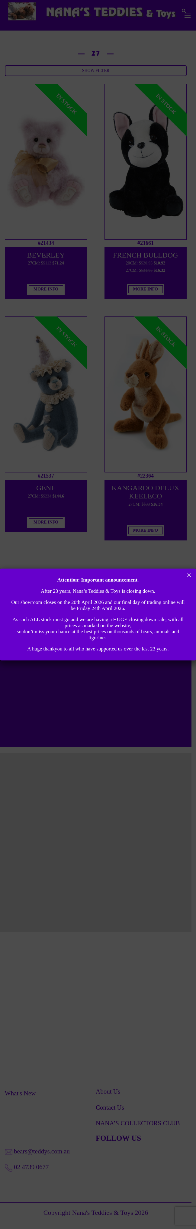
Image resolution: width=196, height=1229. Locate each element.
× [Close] (189, 575)
